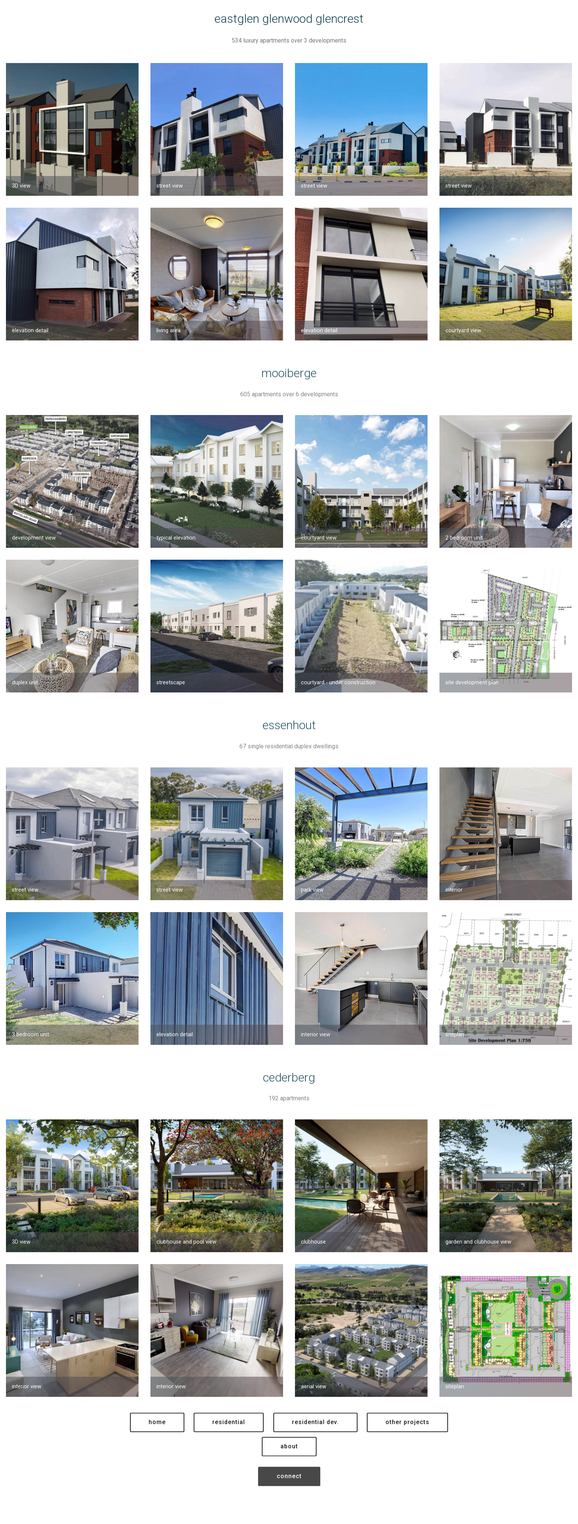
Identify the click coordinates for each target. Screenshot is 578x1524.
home (157, 1438)
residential (228, 1438)
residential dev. (315, 1438)
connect (289, 1492)
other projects (407, 1438)
